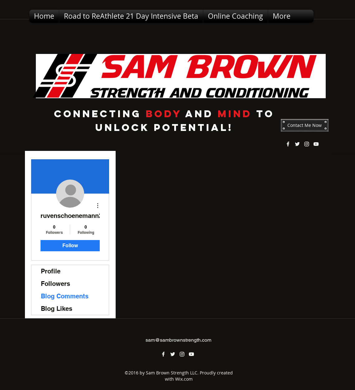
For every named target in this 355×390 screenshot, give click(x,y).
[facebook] (288, 144)
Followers (55, 283)
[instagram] (307, 144)
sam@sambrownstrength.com (178, 340)
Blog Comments (65, 296)
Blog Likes (56, 308)
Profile (50, 271)
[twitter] (297, 144)
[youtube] (316, 144)
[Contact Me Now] (305, 125)
